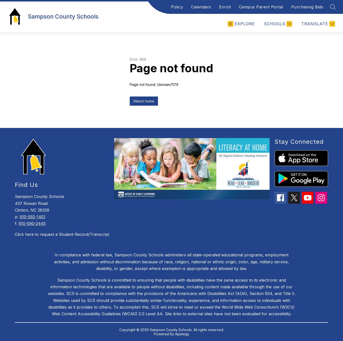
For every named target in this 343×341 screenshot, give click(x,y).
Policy (177, 6)
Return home (143, 101)
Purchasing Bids (307, 6)
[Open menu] (241, 24)
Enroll (225, 6)
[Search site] (333, 7)
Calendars (201, 6)
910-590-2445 (32, 223)
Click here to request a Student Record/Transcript (62, 234)
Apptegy (182, 334)
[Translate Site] (317, 24)
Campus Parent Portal (261, 6)
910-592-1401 (32, 216)
